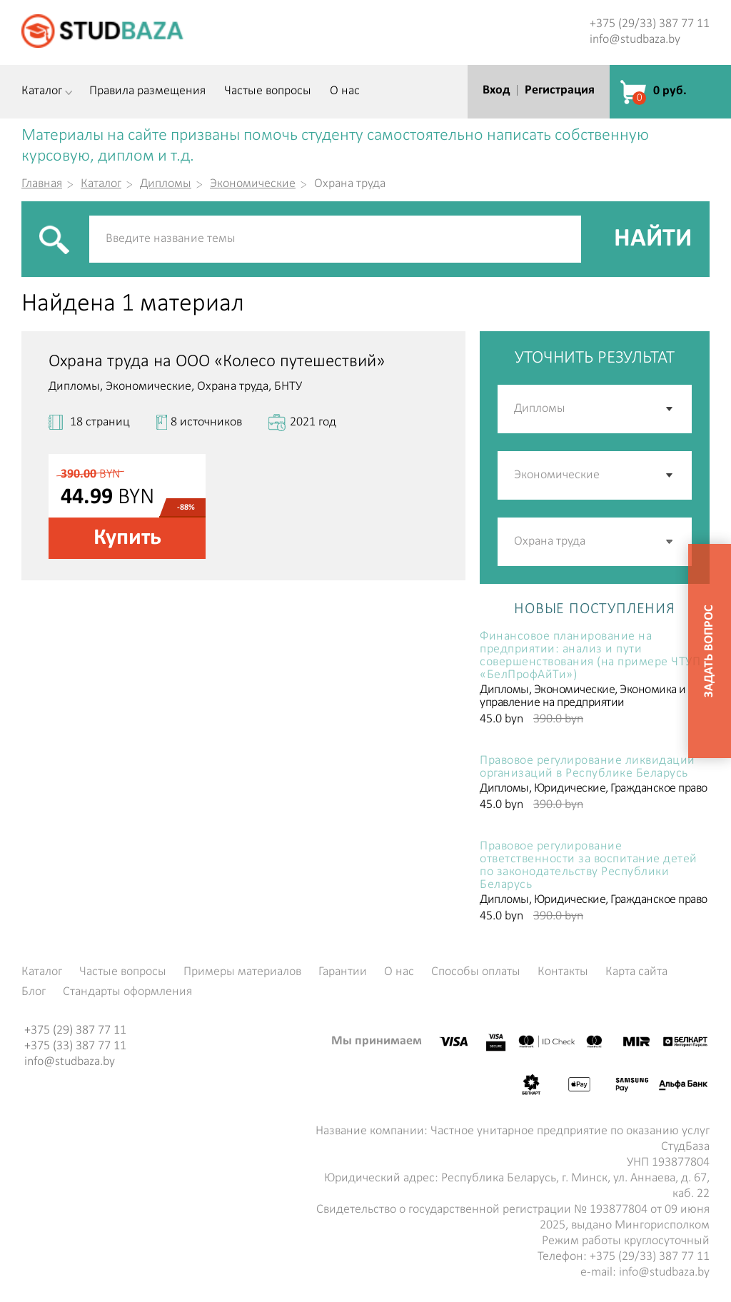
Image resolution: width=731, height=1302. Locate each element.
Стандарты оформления (127, 992)
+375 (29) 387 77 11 (75, 1030)
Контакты (563, 972)
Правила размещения (147, 91)
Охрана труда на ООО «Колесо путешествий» (217, 361)
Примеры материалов (242, 972)
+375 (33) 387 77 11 (75, 1046)
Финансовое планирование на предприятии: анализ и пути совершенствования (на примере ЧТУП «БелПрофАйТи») (590, 656)
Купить (127, 538)
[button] (670, 542)
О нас (345, 91)
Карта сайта (636, 972)
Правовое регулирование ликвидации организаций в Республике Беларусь (587, 767)
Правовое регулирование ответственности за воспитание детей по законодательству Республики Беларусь (588, 866)
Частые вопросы (267, 91)
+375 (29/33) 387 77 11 (650, 24)
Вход (496, 90)
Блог (33, 992)
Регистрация (560, 90)
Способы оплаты (475, 972)
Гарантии (342, 972)
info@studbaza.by (635, 39)
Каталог (41, 91)
